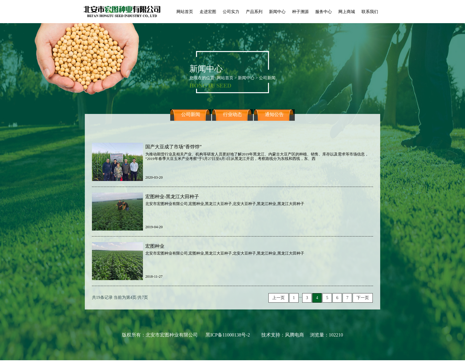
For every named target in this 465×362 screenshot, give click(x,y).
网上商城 (346, 11)
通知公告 (274, 119)
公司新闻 (190, 119)
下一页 (362, 298)
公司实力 (231, 11)
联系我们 (370, 11)
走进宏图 (208, 11)
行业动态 (232, 119)
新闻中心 (277, 11)
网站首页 (184, 11)
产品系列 (254, 11)
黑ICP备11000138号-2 (228, 334)
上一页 (278, 298)
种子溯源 (300, 11)
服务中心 (323, 11)
